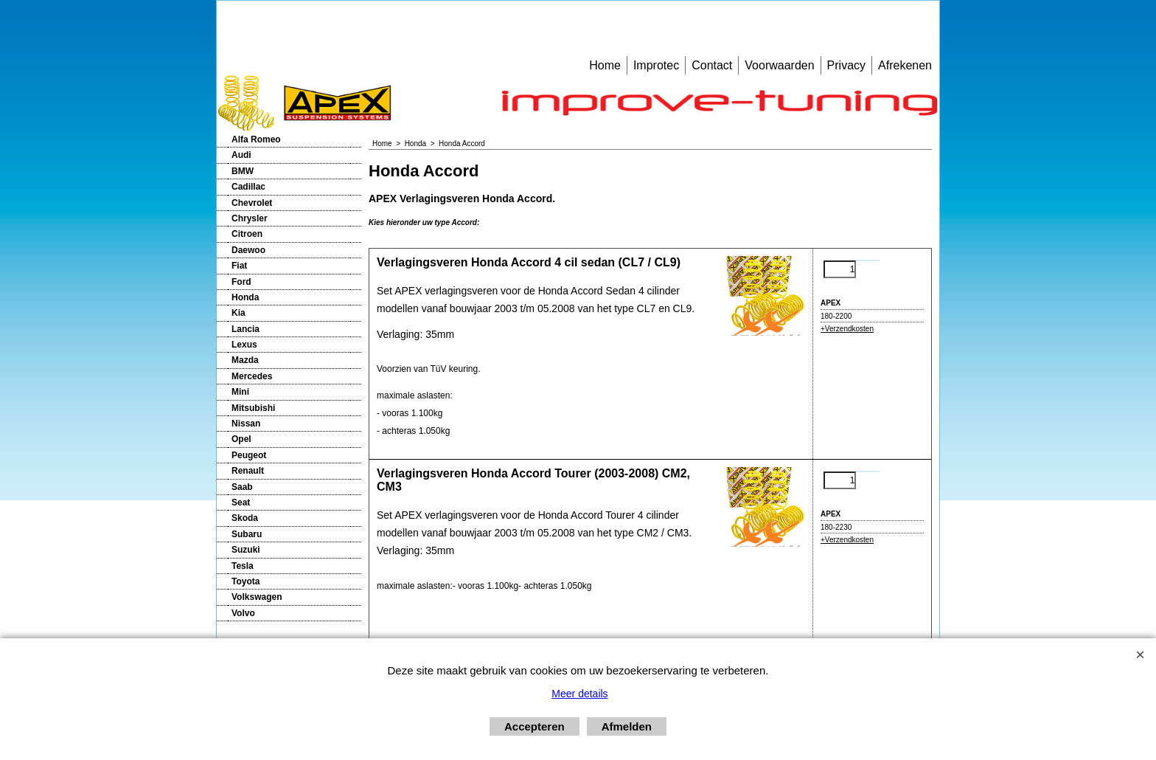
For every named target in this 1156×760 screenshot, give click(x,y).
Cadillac (248, 187)
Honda (245, 297)
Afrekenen (905, 65)
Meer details (579, 693)
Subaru (246, 534)
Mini (240, 392)
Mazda (245, 360)
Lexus (244, 344)
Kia (238, 313)
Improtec (656, 65)
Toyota (245, 581)
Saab (242, 487)
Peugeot (248, 455)
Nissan (245, 423)
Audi (241, 155)
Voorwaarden (779, 65)
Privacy (846, 65)
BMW (242, 171)
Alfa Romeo (256, 139)
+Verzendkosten (847, 329)
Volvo (243, 613)
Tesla (242, 566)
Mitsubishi (253, 408)
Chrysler (249, 218)
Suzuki (245, 550)
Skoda (244, 518)
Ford (241, 282)
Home (605, 65)
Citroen (246, 234)
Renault (247, 471)
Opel (241, 439)
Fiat (239, 265)
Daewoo (248, 250)
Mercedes (251, 376)
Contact (712, 65)
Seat (240, 502)
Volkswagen (256, 597)
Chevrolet (251, 203)
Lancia (245, 329)
